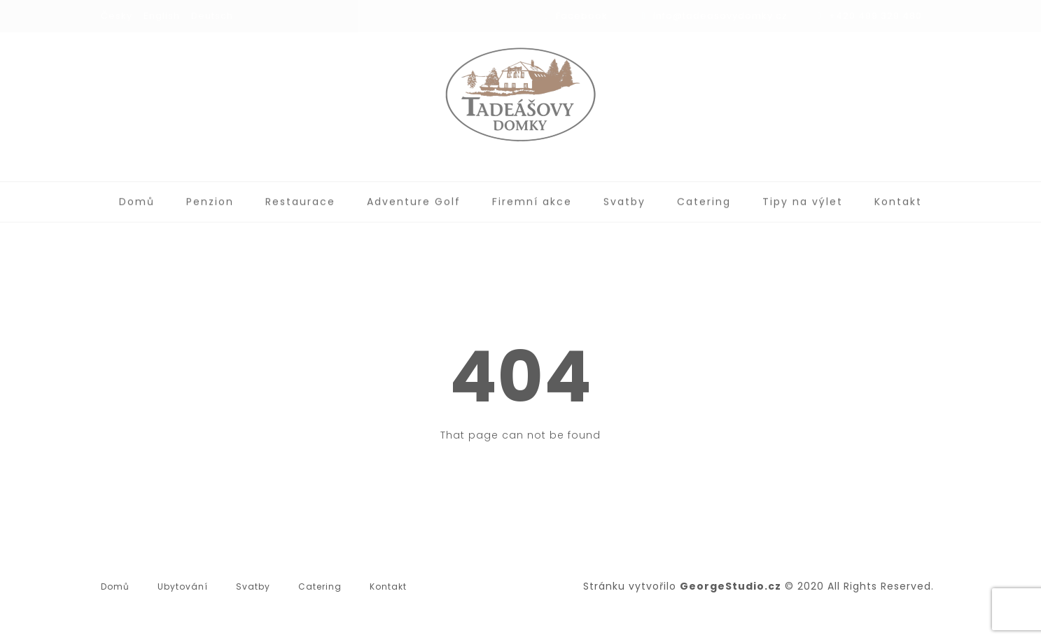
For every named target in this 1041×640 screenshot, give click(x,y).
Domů (137, 198)
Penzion (210, 198)
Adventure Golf (414, 198)
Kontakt (898, 198)
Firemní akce (532, 198)
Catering (704, 198)
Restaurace (300, 198)
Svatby (624, 198)
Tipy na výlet (802, 198)
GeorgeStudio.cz (730, 586)
